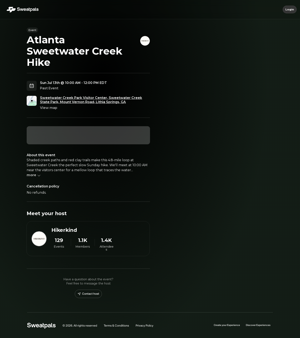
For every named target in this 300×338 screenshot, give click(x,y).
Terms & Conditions (116, 325)
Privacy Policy (144, 325)
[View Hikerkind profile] (88, 238)
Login (289, 9)
